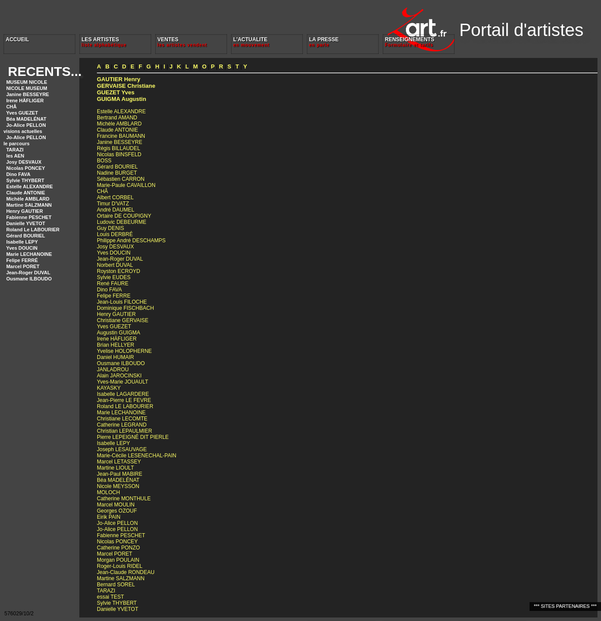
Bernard (116, 585)
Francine (121, 136)
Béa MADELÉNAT (26, 119)
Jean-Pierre (124, 400)
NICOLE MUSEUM (26, 88)
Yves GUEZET (22, 112)
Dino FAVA (18, 174)
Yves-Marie (122, 382)
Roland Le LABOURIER (33, 229)
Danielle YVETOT (25, 223)
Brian (115, 345)
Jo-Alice (117, 523)
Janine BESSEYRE (27, 94)
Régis (118, 148)
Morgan (118, 560)
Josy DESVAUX (24, 162)
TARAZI (15, 149)
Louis (115, 234)
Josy (115, 247)
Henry (118, 79)
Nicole (118, 486)
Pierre (133, 437)
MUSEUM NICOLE (26, 82)
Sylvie (114, 277)
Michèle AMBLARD (28, 198)
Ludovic (121, 222)
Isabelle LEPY (22, 241)
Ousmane (121, 363)
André (115, 210)
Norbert (115, 265)
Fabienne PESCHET (28, 217)
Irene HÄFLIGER (25, 100)
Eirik (109, 517)
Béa (118, 480)
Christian (124, 431)
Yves (116, 92)
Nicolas (119, 154)
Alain (119, 376)
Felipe (114, 296)
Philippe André (131, 240)
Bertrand (117, 118)
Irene (117, 339)
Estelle (121, 111)
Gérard (117, 167)
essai (110, 597)
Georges (117, 511)
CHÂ (11, 106)
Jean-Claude (125, 572)
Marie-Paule (126, 185)
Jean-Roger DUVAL (28, 272)
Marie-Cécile (136, 455)
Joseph (122, 449)
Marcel (119, 462)
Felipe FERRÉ (22, 260)
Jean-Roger (120, 259)
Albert (115, 197)
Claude (117, 130)
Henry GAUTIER (24, 211)
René (112, 283)
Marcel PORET (22, 266)
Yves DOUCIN (22, 248)
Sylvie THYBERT (25, 180)
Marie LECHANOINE (29, 254)
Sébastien (121, 179)
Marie (121, 412)
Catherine (121, 425)
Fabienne (121, 535)
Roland (125, 406)
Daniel (115, 357)
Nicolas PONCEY (25, 168)
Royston (118, 271)
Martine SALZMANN (29, 205)
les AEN (15, 155)
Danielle (117, 609)
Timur (113, 204)
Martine (115, 468)
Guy (110, 228)
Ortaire (124, 216)
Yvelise (124, 351)
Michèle (119, 124)
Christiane (126, 86)
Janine (119, 142)
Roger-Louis (119, 566)
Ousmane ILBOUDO (29, 278)
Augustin (121, 99)
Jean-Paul (119, 474)
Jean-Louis (122, 302)
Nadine (117, 173)
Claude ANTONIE (25, 192)
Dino (109, 290)
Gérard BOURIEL (25, 235)
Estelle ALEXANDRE (29, 186)
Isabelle (123, 394)
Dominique (125, 308)
